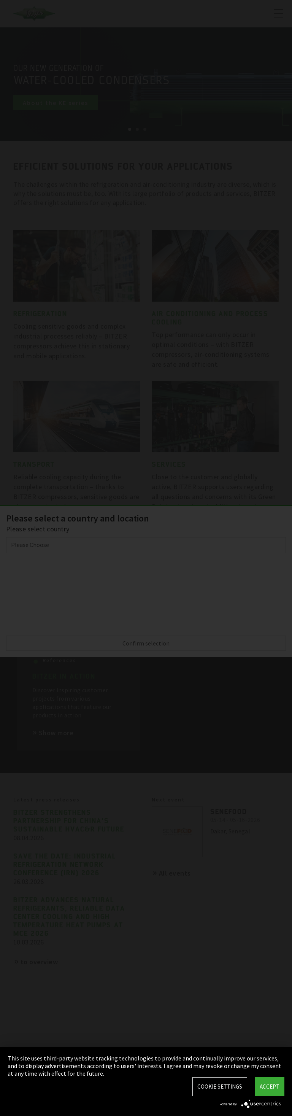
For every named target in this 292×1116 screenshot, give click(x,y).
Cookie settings (219, 1086)
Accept (269, 1086)
